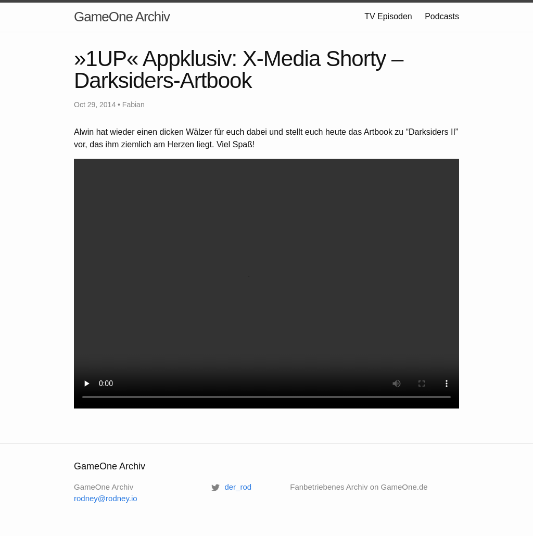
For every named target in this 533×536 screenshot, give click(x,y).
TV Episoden (388, 16)
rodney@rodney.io (105, 498)
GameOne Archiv (122, 16)
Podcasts (442, 16)
